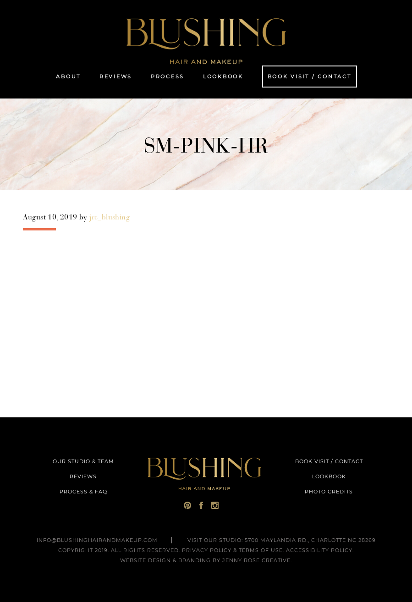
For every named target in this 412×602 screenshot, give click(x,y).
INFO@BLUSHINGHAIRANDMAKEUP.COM (97, 540)
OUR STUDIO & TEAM (83, 461)
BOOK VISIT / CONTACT (329, 461)
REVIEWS (83, 476)
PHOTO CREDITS (329, 491)
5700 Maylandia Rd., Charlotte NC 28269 (310, 540)
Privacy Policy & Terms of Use (232, 550)
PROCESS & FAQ (83, 491)
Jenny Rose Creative (256, 560)
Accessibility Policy (319, 550)
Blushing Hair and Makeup (206, 41)
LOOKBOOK (329, 476)
